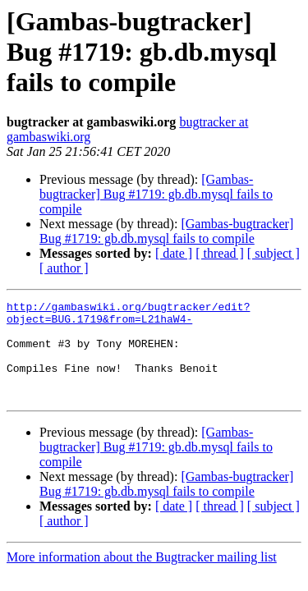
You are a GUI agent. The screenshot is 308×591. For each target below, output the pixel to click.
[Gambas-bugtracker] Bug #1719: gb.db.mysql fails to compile (156, 194)
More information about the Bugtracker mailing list (142, 577)
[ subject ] (273, 253)
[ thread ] (219, 253)
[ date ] (173, 253)
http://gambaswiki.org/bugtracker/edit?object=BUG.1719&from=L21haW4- (128, 316)
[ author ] (64, 268)
